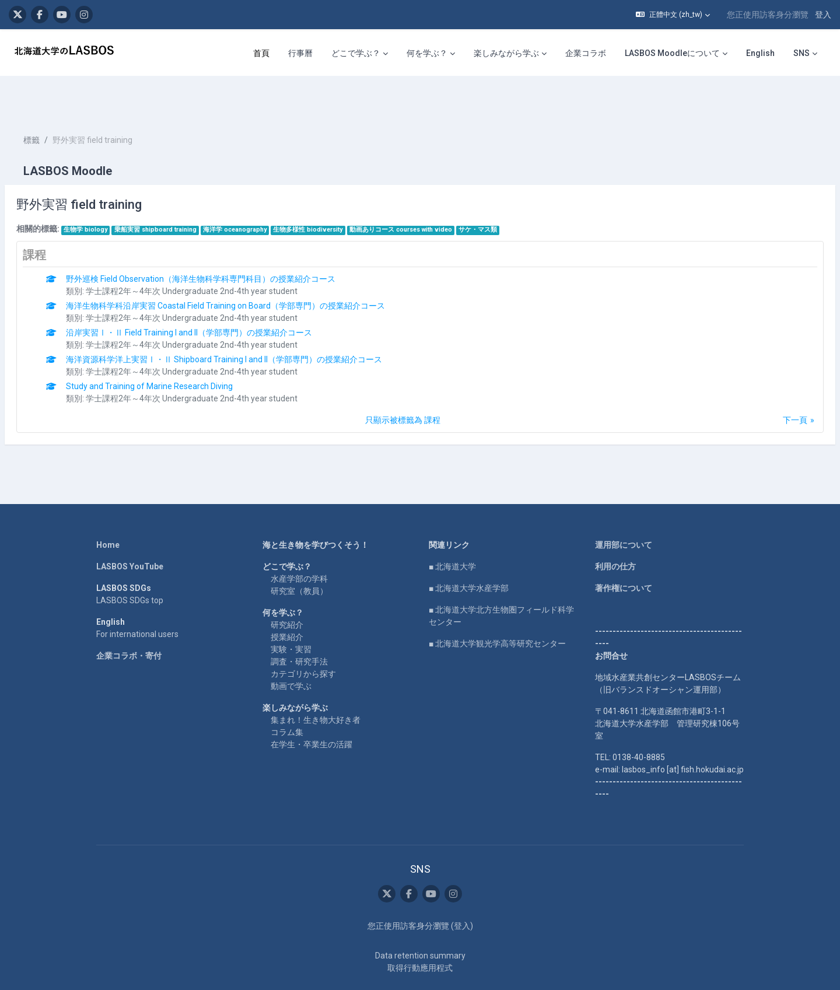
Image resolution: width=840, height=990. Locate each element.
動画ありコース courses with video (428, 194)
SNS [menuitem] (801, 53)
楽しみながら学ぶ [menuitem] (506, 53)
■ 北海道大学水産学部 (469, 553)
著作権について (623, 553)
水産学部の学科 (299, 543)
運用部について (623, 510)
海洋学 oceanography (263, 194)
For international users (137, 599)
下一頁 (767, 385)
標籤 (59, 105)
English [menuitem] (760, 53)
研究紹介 (287, 589)
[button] (673, 14)
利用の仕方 (615, 531)
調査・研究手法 (299, 626)
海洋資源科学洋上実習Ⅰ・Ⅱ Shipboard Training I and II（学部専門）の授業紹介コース (252, 324)
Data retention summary (420, 920)
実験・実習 (291, 614)
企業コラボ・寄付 (129, 620)
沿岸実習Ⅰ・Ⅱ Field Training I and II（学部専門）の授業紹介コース (217, 297)
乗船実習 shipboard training (183, 194)
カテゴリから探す (303, 638)
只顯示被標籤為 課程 (402, 385)
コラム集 (287, 697)
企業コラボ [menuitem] (585, 53)
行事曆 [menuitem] (300, 53)
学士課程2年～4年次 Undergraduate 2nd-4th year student (220, 256)
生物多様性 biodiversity (335, 194)
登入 (823, 14)
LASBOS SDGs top (129, 565)
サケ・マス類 (506, 194)
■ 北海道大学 (452, 531)
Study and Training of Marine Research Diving (177, 351)
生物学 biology (113, 194)
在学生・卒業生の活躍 (311, 709)
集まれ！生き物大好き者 (315, 685)
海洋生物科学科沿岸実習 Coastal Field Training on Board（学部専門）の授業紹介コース (253, 270)
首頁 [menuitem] (261, 53)
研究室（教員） (299, 556)
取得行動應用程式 (420, 932)
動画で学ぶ (291, 651)
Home (108, 510)
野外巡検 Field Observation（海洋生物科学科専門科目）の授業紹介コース (228, 244)
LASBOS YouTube (129, 531)
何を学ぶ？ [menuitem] (427, 53)
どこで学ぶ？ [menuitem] (355, 53)
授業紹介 (287, 602)
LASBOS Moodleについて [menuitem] (672, 53)
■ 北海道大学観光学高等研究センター (497, 608)
